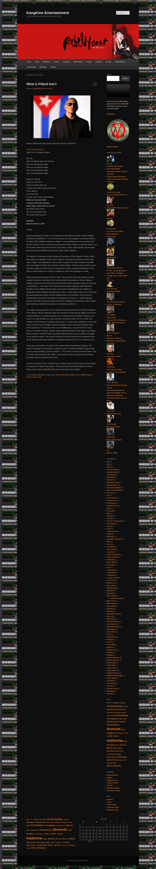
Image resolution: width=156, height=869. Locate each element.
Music (35, 375)
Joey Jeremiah (112, 289)
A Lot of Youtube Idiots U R (117, 195)
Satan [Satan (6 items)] (109, 760)
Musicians (41, 375)
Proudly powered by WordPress (78, 860)
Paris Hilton (111, 367)
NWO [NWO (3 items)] (121, 751)
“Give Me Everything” (35, 149)
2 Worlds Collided (113, 291)
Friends (89, 62)
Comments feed (113, 807)
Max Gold (110, 354)
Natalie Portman (113, 621)
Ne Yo (78, 375)
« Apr (89, 841)
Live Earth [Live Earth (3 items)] (125, 733)
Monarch (110, 611)
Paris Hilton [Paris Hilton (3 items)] (110, 754)
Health (109, 534)
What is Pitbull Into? (41, 84)
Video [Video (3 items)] (114, 763)
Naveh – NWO (112, 453)
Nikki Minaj (111, 629)
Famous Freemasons (115, 521)
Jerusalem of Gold (114, 356)
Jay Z (109, 544)
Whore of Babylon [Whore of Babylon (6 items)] (114, 766)
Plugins (109, 778)
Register (110, 799)
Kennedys (110, 565)
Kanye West (111, 562)
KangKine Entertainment (47, 13)
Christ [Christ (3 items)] (109, 715)
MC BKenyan (112, 588)
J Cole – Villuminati (114, 304)
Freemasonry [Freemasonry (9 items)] (113, 725)
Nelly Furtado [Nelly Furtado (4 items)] (117, 748)
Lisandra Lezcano (116, 598)
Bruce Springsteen (114, 488)
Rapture (110, 647)
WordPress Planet (113, 790)
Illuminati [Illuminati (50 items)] (114, 729)
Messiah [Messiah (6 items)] (110, 745)
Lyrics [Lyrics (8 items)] (116, 736)
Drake (109, 508)
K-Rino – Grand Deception (117, 271)
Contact (56, 62)
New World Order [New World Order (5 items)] (113, 751)
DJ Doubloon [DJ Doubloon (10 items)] (121, 715)
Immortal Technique (114, 539)
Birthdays (46, 62)
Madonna (110, 583)
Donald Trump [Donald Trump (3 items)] (122, 719)
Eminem (110, 516)
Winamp (53, 67)
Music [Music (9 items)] (109, 748)
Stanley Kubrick (113, 673)
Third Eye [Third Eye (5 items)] (115, 760)
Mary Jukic (111, 585)
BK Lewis (110, 205)
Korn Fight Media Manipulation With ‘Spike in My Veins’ (117, 171)
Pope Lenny (111, 411)
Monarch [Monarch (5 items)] (123, 745)
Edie (108, 513)
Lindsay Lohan (112, 578)
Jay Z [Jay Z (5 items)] (123, 729)
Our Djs (108, 62)
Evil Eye (110, 518)
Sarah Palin (111, 665)
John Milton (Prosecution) (116, 302)
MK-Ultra (110, 609)
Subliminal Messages (115, 675)
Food (109, 529)
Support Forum (112, 783)
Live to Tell (111, 580)
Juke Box (98, 62)
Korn (108, 567)
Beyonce (110, 480)
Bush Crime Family (114, 490)
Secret (28, 377)
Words (109, 336)
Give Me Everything (62, 375)
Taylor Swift (111, 678)
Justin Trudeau (112, 557)
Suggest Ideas (112, 780)
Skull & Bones (112, 670)
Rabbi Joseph (111, 424)
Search (109, 74)
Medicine (110, 591)
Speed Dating (120, 62)
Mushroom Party (113, 614)
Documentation (112, 775)
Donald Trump (112, 506)
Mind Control (112, 603)
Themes (110, 785)
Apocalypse (111, 475)
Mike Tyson (111, 601)
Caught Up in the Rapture (116, 372)
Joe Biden (110, 547)
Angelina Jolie (112, 472)
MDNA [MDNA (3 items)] (125, 741)
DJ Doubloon (111, 229)
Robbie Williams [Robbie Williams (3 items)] (112, 757)
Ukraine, (110, 686)
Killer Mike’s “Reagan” (115, 273)
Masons (73, 375)
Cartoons (110, 493)
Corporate (66, 62)
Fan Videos (111, 524)
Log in (109, 802)
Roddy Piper (111, 437)
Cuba (53, 375)
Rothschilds (111, 663)
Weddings (43, 67)
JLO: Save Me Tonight (115, 231)
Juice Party (111, 549)
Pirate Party (111, 317)
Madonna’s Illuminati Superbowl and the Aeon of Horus (117, 398)
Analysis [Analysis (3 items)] (125, 706)
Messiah (110, 593)
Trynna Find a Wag (114, 414)
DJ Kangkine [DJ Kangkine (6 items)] (112, 719)
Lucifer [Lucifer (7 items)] (110, 736)
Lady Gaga (111, 570)
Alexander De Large (114, 192)
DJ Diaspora (111, 503)
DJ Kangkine (111, 315)
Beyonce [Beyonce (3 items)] (123, 712)
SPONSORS (111, 114)
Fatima (109, 526)
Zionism (110, 694)
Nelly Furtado (112, 624)
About (37, 62)
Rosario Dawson (113, 660)
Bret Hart (110, 218)
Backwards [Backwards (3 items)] (110, 712)
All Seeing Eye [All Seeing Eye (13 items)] (114, 706)
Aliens (109, 467)
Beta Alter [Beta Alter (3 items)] (117, 712)
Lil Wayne (110, 575)
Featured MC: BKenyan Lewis (118, 208)
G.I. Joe (49, 88)
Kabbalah (110, 560)
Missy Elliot (111, 606)
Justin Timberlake (113, 554)
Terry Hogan (111, 247)
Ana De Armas (112, 469)
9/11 (108, 464)
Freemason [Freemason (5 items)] (121, 722)
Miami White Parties (114, 440)
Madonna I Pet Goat (114, 338)
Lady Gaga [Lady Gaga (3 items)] (118, 733)
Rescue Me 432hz (113, 427)
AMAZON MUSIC (112, 147)
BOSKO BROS (116, 104)
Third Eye (110, 681)
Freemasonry (112, 531)
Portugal (110, 639)
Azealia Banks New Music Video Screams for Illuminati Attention (117, 179)
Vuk (108, 450)
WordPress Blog (113, 788)
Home (29, 62)
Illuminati (110, 536)
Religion (110, 652)
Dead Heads (78, 62)
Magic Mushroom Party (115, 323)
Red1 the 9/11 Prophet (115, 166)
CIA (108, 495)
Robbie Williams (113, 657)
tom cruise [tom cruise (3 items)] (123, 760)
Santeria (89, 375)
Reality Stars (111, 650)
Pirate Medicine (112, 234)
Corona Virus (112, 500)
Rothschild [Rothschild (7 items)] (122, 757)
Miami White (111, 596)
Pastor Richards (112, 382)
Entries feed (111, 804)
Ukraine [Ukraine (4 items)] (109, 763)
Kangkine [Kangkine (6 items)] (111, 733)
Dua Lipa (110, 511)
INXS (108, 542)
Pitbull (83, 375)
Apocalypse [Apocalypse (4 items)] (111, 709)
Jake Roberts (111, 257)
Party (109, 634)
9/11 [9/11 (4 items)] (108, 703)
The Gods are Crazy (114, 369)
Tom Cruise (111, 683)
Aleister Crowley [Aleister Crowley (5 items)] (119, 703)
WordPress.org (112, 810)
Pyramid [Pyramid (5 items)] (117, 754)
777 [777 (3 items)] (111, 703)
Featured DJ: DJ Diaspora (116, 320)
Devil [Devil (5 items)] (113, 715)
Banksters (110, 477)
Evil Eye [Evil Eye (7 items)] (110, 722)
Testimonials (31, 67)
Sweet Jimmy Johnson (114, 268)
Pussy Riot (111, 645)
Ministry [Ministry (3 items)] (116, 745)
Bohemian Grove (113, 482)
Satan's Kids (111, 668)
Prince (109, 642)
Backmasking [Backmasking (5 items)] (121, 709)
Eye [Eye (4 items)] (115, 722)
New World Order (113, 627)
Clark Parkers (112, 498)
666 (108, 462)
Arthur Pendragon (113, 333)
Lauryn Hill (111, 572)
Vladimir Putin (112, 688)
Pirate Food (111, 236)
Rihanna (110, 655)
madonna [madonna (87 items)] (115, 740)
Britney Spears (112, 485)
